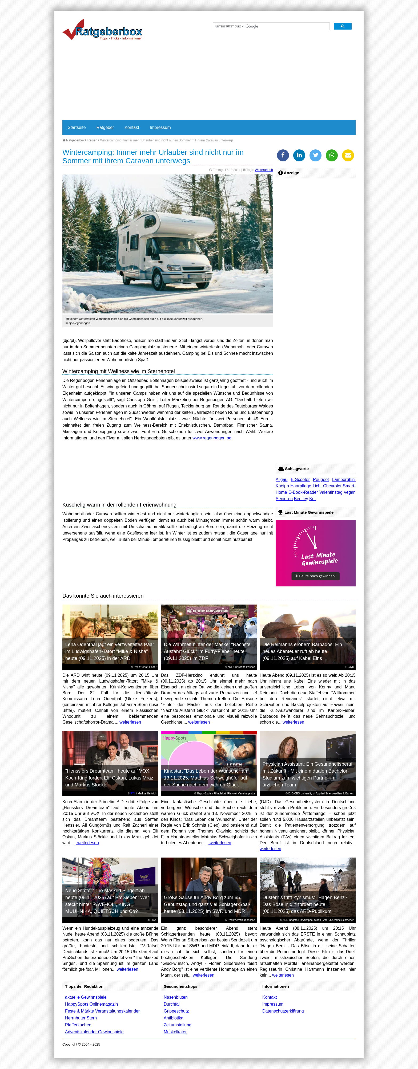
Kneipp (282, 486)
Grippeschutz (176, 1011)
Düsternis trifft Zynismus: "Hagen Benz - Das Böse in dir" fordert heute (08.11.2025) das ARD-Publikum (305, 904)
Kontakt (131, 127)
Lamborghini (344, 479)
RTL (133, 793)
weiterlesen (129, 722)
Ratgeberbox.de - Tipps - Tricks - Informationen (102, 29)
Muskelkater (175, 1032)
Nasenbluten (176, 997)
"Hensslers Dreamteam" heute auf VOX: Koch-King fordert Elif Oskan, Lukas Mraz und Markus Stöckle (109, 778)
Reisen (92, 140)
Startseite (77, 127)
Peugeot (321, 479)
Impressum (160, 127)
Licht (317, 486)
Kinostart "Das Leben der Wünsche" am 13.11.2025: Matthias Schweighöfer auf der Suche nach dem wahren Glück (206, 778)
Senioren (284, 498)
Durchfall (172, 1004)
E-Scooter (300, 479)
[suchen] (270, 26)
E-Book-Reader (303, 492)
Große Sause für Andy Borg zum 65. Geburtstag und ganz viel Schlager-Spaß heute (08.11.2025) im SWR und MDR (207, 904)
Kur (312, 498)
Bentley (301, 498)
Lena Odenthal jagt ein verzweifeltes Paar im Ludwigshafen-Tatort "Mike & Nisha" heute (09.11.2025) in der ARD (109, 651)
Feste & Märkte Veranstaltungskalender (102, 1011)
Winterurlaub (264, 170)
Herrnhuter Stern (81, 1018)
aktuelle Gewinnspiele (86, 997)
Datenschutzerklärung (283, 1011)
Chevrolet (332, 486)
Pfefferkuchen (78, 1025)
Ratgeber (105, 127)
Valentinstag (331, 492)
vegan (350, 492)
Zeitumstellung (177, 1025)
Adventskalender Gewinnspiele (94, 1032)
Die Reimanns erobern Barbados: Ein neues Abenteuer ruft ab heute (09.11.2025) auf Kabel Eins (302, 651)
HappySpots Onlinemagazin (91, 1004)
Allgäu (281, 479)
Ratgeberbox (73, 140)
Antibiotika (173, 1018)
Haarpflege (300, 486)
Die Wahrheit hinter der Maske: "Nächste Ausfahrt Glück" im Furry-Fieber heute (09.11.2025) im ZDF (207, 651)
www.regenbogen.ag (211, 438)
